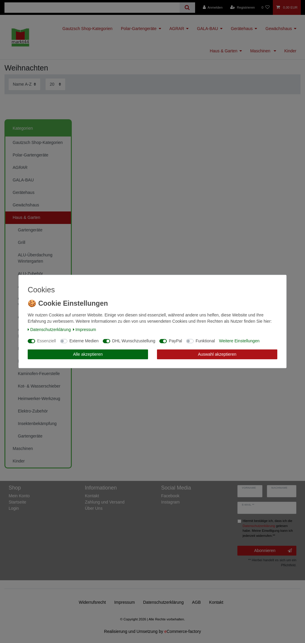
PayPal (175, 340)
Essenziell (46, 340)
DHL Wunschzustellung (133, 340)
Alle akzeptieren (88, 354)
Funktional (205, 340)
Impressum (84, 329)
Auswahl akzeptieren (217, 354)
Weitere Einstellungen (239, 340)
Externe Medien (84, 340)
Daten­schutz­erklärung (49, 329)
